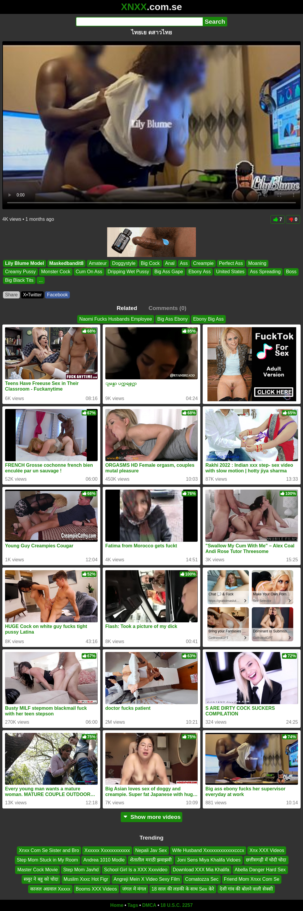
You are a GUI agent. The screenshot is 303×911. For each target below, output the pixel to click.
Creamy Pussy (20, 271)
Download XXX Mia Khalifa (201, 869)
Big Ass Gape (168, 271)
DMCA (149, 905)
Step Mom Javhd (81, 869)
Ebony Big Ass (208, 319)
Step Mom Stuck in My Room (47, 859)
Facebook (57, 294)
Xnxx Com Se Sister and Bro (49, 850)
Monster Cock (55, 271)
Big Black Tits (19, 280)
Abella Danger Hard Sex (260, 869)
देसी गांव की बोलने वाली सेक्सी (246, 888)
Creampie (203, 263)
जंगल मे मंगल (134, 888)
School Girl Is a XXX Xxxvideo (135, 869)
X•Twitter (32, 294)
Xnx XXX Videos (266, 850)
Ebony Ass (199, 271)
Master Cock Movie (37, 869)
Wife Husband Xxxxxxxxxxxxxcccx (208, 850)
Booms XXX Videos (96, 888)
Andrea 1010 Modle (104, 859)
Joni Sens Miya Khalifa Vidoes (209, 859)
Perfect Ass (231, 263)
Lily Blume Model (24, 263)
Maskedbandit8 (66, 263)
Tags (133, 905)
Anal (170, 263)
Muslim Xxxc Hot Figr (86, 879)
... (41, 280)
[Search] (139, 21)
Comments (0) (167, 308)
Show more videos (152, 817)
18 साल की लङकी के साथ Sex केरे (183, 888)
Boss (291, 271)
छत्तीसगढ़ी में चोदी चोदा (266, 859)
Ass (184, 263)
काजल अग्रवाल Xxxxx (50, 888)
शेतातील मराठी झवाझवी (151, 859)
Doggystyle (124, 263)
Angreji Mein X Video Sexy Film (147, 879)
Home (116, 905)
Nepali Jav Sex (151, 850)
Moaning (257, 263)
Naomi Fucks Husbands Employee (115, 319)
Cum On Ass (89, 271)
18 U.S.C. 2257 (176, 905)
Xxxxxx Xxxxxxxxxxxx (107, 850)
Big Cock (150, 263)
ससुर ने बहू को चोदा (41, 879)
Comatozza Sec (202, 879)
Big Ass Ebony (172, 319)
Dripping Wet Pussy (128, 271)
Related (127, 308)
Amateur (98, 263)
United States (230, 271)
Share (11, 294)
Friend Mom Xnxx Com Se (252, 879)
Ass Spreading (265, 271)
